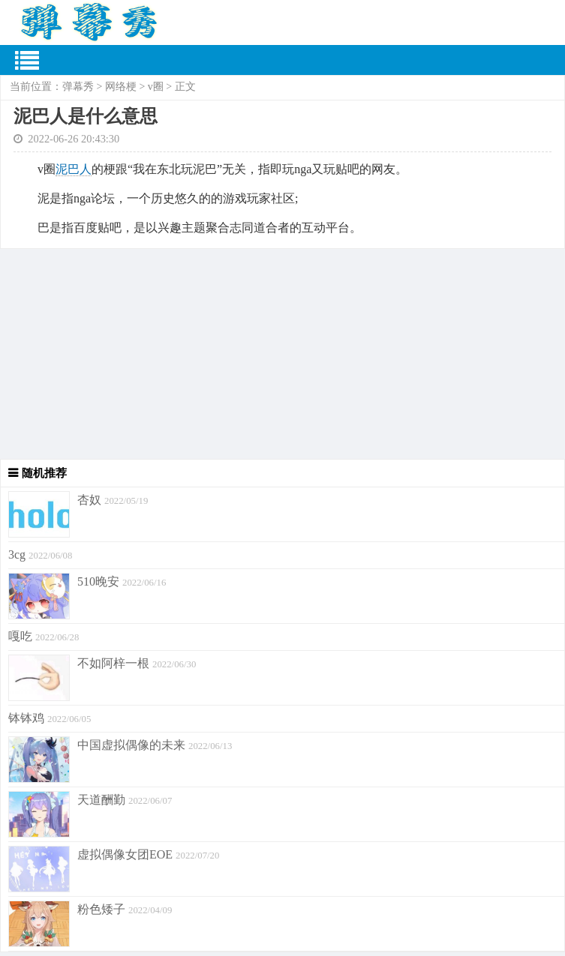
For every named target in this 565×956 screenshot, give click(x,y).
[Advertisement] (282, 354)
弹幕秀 (78, 86)
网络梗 (121, 86)
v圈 (156, 86)
